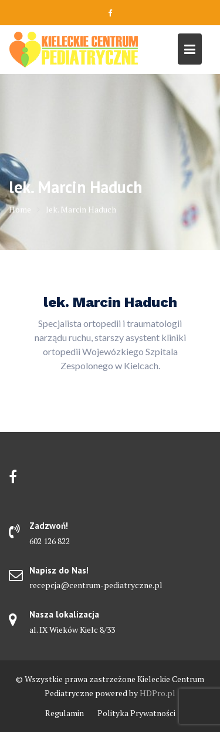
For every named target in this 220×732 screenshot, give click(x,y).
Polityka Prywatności (136, 712)
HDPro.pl (157, 693)
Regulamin (64, 712)
